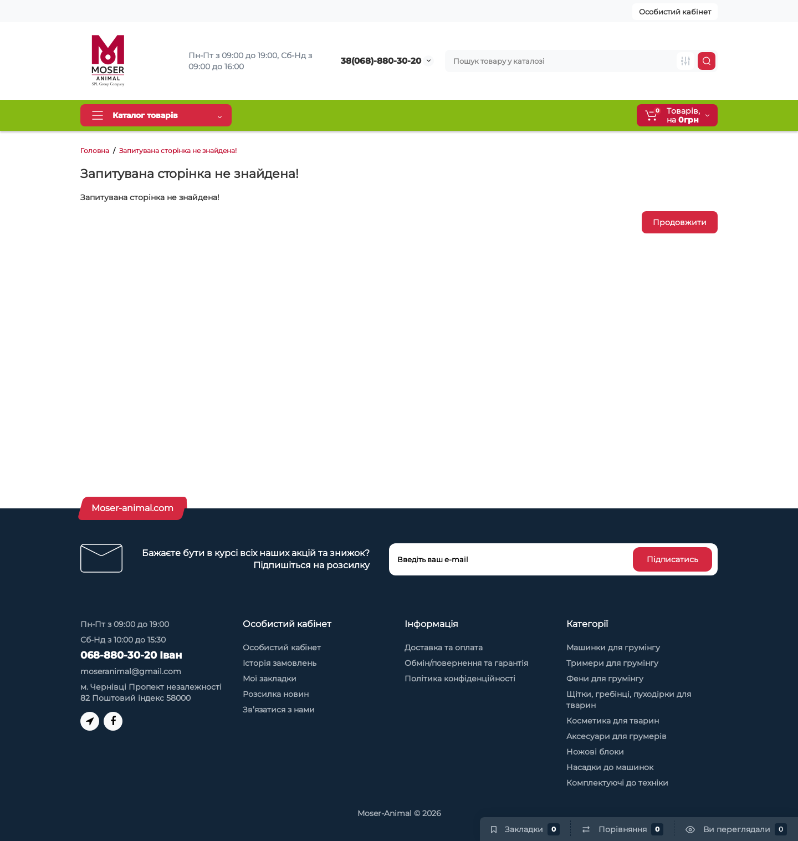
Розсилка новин (276, 694)
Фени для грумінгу (604, 679)
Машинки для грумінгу (613, 648)
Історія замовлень (279, 663)
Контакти (519, 115)
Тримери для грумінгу (612, 663)
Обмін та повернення (389, 115)
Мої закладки (269, 679)
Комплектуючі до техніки (617, 783)
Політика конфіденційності (460, 679)
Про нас (466, 115)
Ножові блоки (595, 752)
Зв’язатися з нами (279, 710)
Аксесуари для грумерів (616, 736)
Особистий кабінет (675, 11)
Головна (94, 150)
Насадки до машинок (609, 767)
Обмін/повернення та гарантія (466, 663)
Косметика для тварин (612, 721)
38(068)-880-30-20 (381, 60)
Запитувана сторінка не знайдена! (178, 150)
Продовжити (680, 222)
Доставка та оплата (290, 115)
